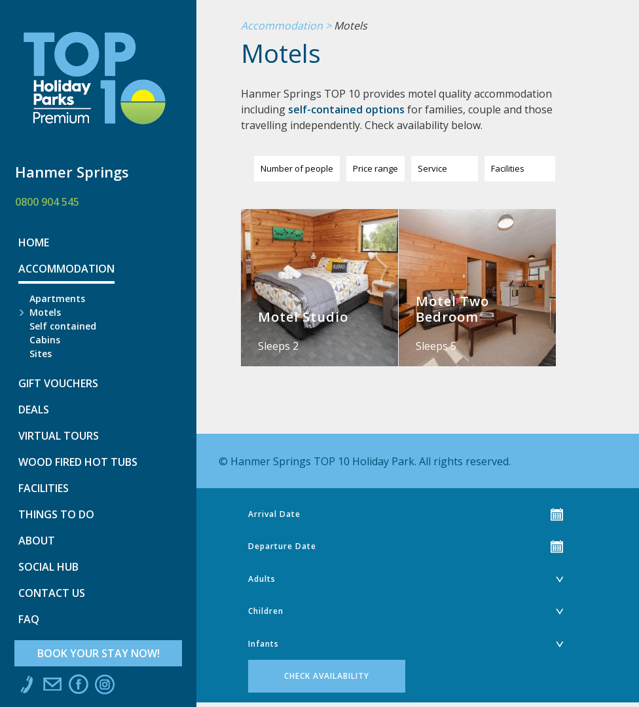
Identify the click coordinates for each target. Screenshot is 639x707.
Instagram (105, 687)
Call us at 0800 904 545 (26, 687)
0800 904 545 (47, 202)
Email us (52, 687)
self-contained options (346, 109)
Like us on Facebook (78, 687)
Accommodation (282, 26)
